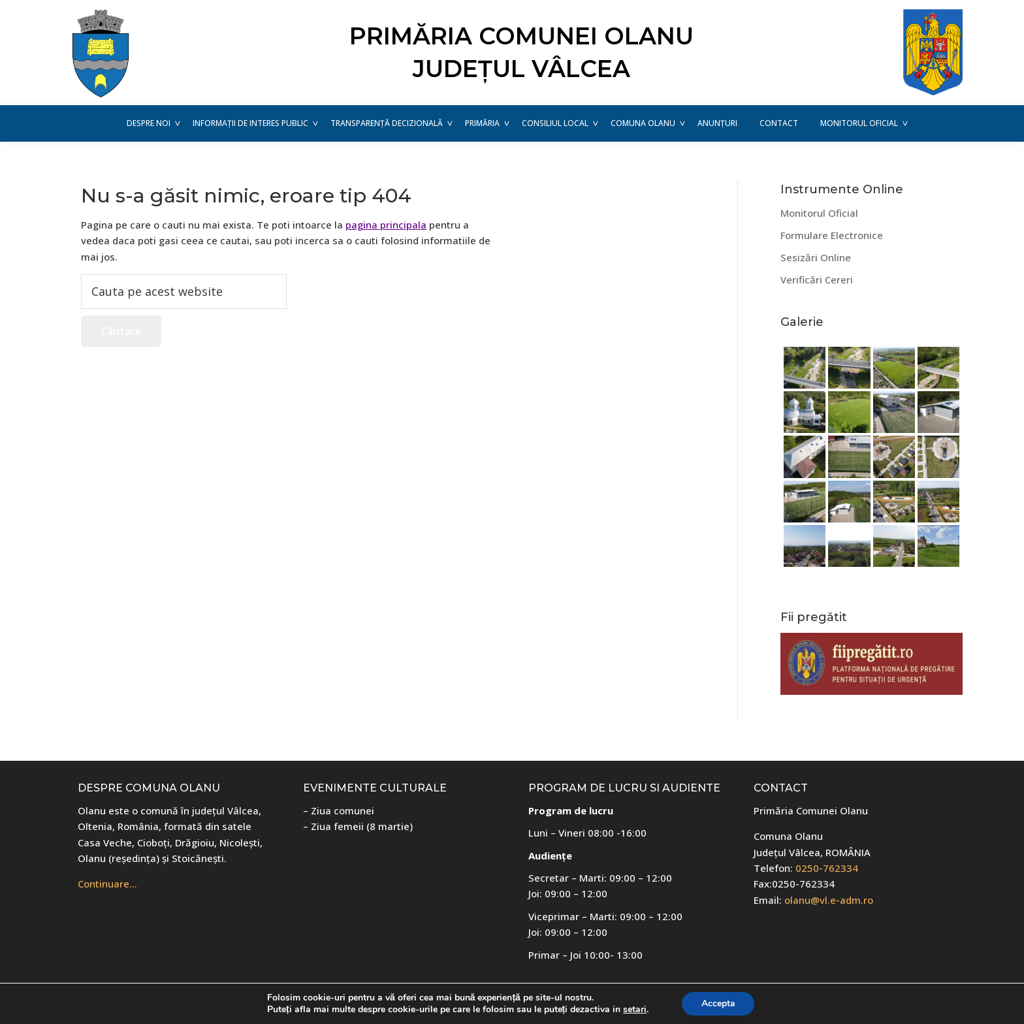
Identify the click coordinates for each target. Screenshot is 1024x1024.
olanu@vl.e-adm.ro (828, 899)
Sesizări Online (815, 257)
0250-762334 (826, 867)
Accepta (718, 1003)
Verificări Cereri (816, 279)
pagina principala (385, 224)
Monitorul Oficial (819, 212)
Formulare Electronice (831, 235)
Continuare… (107, 883)
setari (635, 1010)
